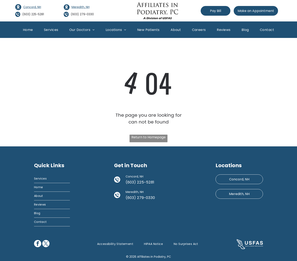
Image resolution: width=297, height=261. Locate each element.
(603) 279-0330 (82, 14)
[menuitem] (28, 29)
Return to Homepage (148, 137)
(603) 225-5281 (33, 14)
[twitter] (46, 244)
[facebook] (37, 244)
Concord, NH (32, 7)
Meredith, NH (81, 7)
